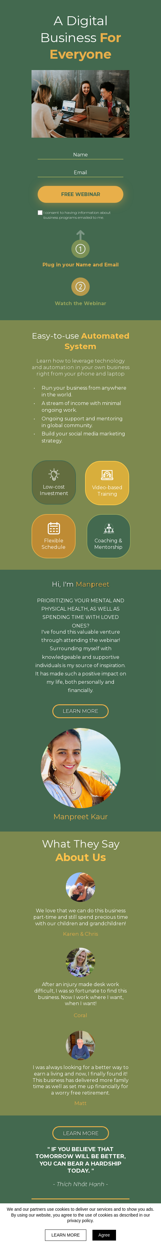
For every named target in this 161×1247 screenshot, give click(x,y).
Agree (104, 1235)
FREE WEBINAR (80, 194)
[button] (80, 711)
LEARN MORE (65, 1235)
